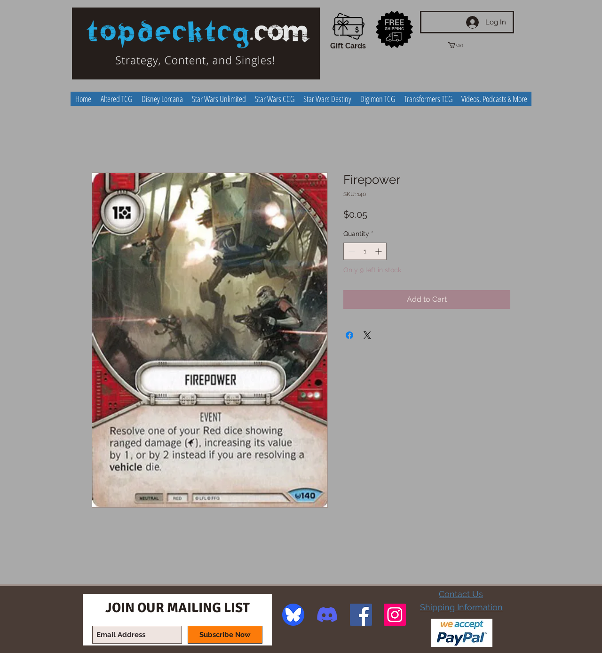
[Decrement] (350, 251)
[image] (293, 615)
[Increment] (379, 251)
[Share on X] (367, 335)
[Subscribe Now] (225, 635)
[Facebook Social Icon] (361, 615)
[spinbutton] (364, 251)
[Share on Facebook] (349, 335)
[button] (464, 45)
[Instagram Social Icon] (395, 615)
